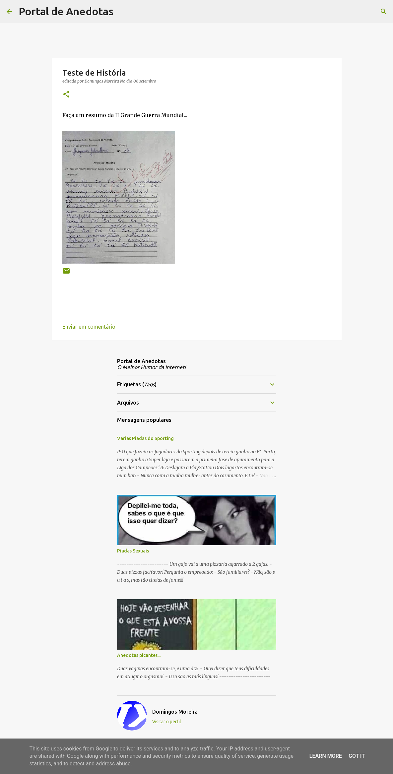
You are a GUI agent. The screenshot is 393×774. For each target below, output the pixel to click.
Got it (357, 756)
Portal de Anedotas (66, 11)
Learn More (325, 756)
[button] (66, 94)
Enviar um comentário (88, 327)
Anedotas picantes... (139, 655)
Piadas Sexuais (133, 550)
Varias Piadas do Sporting (145, 438)
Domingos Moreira (175, 712)
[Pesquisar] (123, 12)
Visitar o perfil (166, 721)
